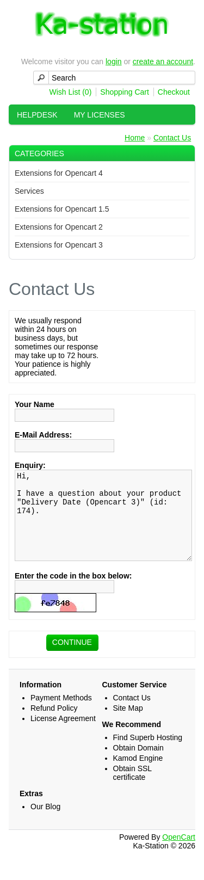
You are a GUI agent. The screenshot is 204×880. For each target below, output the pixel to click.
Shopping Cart (124, 92)
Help (106, 135)
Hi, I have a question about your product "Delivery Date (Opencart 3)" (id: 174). (103, 523)
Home (135, 137)
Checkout (174, 92)
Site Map (128, 724)
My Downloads (48, 135)
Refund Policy (53, 724)
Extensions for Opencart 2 (59, 227)
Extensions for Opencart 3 (59, 245)
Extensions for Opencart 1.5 (62, 209)
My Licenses (99, 114)
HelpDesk (37, 114)
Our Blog (45, 823)
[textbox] (114, 77)
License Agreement (63, 734)
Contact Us (172, 137)
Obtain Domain (138, 764)
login (114, 61)
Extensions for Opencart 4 (59, 173)
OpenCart (178, 853)
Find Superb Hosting (148, 753)
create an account (163, 61)
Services (29, 191)
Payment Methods (61, 714)
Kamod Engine (138, 774)
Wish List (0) (71, 92)
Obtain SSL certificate (132, 789)
